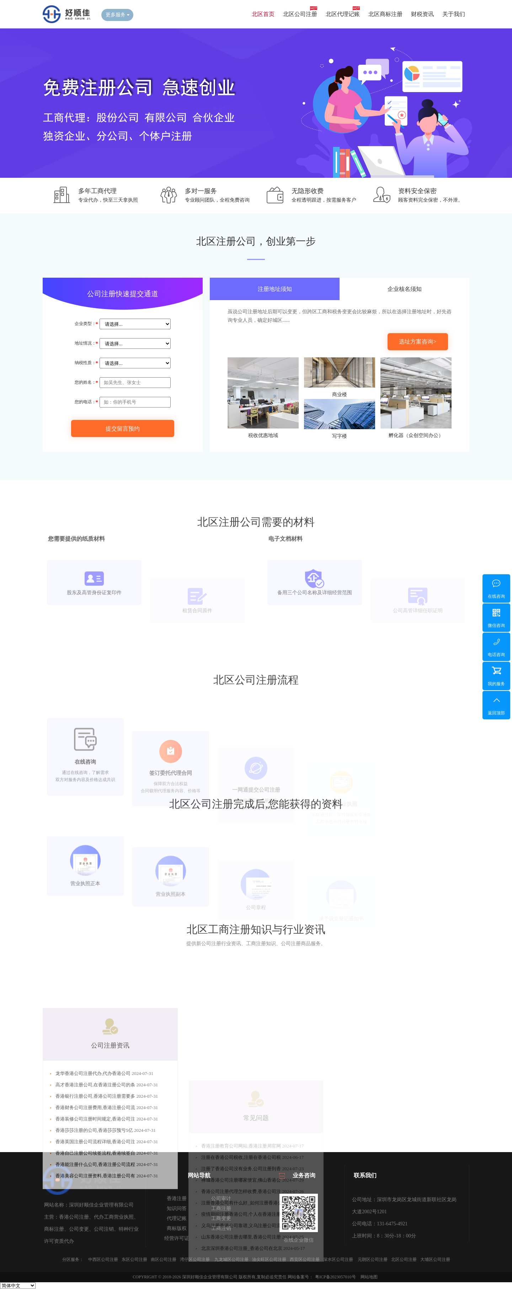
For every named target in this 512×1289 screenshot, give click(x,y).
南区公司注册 (163, 1259)
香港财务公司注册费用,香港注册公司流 (96, 1173)
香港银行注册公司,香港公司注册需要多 (96, 1162)
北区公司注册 (300, 14)
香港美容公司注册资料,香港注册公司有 (96, 1241)
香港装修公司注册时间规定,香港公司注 (96, 1184)
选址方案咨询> (417, 342)
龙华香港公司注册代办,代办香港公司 (93, 1139)
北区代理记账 (343, 14)
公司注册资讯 (110, 1111)
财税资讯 (422, 14)
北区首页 (263, 14)
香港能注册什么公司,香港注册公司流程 (96, 1230)
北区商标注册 (385, 14)
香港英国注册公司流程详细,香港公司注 (96, 1207)
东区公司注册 (134, 1259)
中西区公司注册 (103, 1259)
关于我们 (453, 14)
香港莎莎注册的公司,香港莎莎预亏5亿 (94, 1196)
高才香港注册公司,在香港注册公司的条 (96, 1150)
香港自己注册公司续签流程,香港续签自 (96, 1218)
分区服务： (73, 1259)
